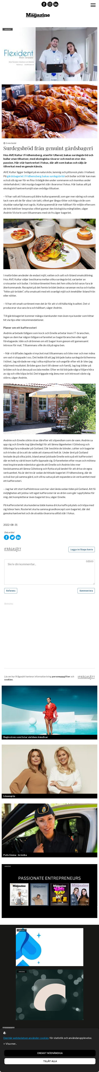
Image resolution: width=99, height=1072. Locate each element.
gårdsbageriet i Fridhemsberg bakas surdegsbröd (35, 176)
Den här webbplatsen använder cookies (26, 1037)
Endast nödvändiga (50, 1053)
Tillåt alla (50, 1061)
